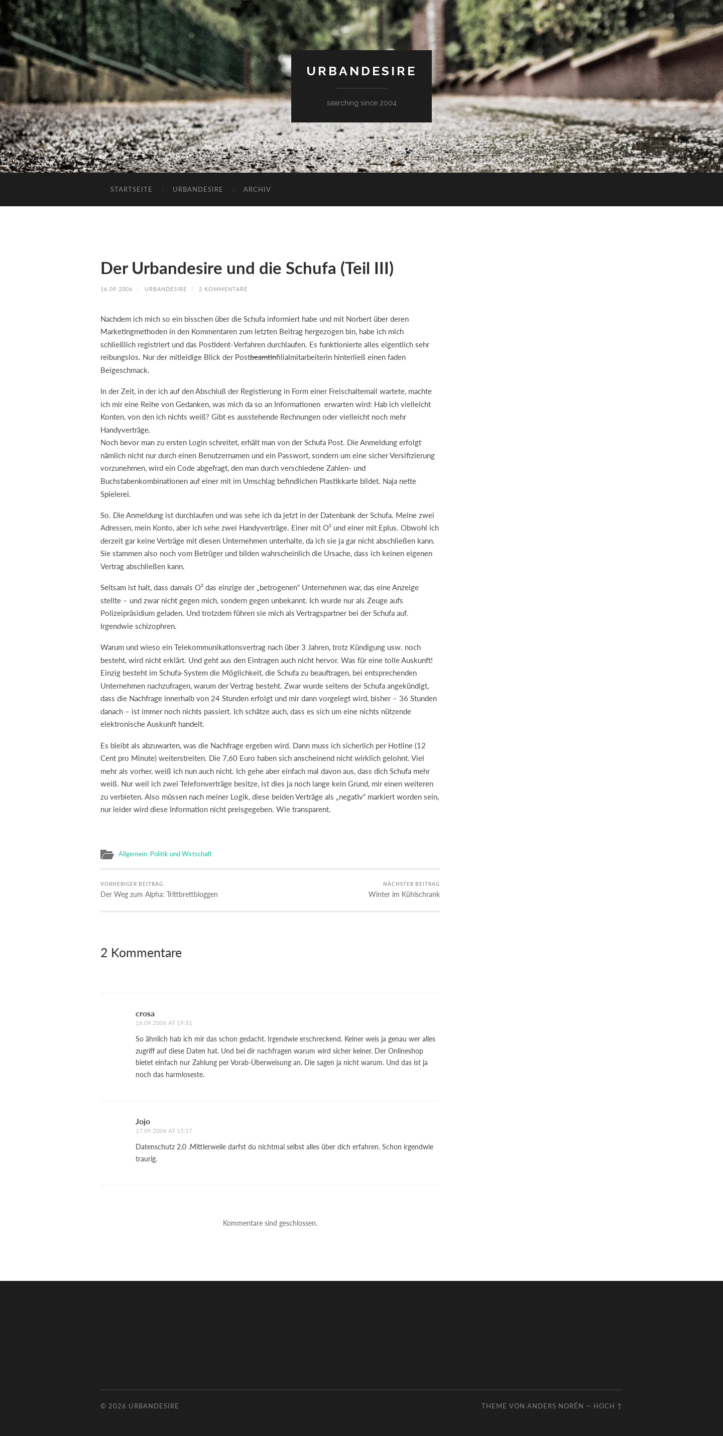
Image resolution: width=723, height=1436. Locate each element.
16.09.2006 (116, 288)
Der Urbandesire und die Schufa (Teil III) (256, 267)
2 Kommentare (223, 288)
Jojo (143, 1119)
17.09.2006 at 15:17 (161, 1129)
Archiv (257, 189)
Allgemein (131, 853)
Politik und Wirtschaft (176, 853)
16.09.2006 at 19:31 (161, 1021)
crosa (145, 1012)
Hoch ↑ (608, 1404)
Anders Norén (555, 1404)
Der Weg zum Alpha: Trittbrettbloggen (154, 889)
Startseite (131, 189)
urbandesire (362, 71)
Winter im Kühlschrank (407, 889)
